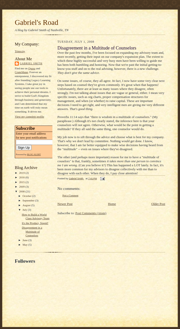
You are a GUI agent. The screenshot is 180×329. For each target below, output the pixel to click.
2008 (22, 191)
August (27, 205)
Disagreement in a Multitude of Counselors (32, 231)
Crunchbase (21, 72)
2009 (22, 186)
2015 (22, 182)
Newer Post (64, 204)
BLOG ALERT (34, 154)
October (27, 195)
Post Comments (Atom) (91, 213)
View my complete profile (29, 116)
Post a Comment (70, 195)
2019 (22, 172)
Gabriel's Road (36, 22)
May (25, 244)
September (29, 200)
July (25, 209)
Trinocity (20, 51)
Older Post (158, 204)
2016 (22, 177)
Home (112, 204)
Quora (31, 68)
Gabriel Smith (31, 63)
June (25, 240)
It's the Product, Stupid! (35, 223)
